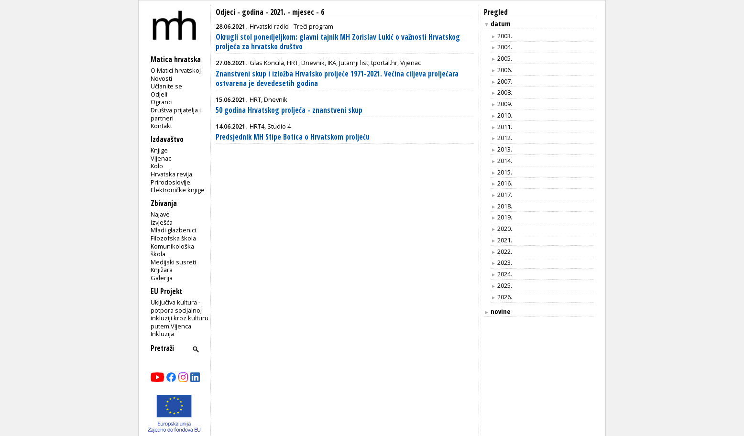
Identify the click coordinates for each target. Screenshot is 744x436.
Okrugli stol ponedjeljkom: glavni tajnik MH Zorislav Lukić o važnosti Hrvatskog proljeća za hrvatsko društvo (338, 42)
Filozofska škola (173, 238)
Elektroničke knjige (178, 189)
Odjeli (159, 94)
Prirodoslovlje (170, 182)
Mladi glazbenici (173, 230)
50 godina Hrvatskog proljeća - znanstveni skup (289, 110)
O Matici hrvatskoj (176, 70)
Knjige (159, 150)
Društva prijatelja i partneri (176, 114)
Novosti (161, 78)
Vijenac (161, 158)
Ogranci (162, 102)
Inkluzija (162, 333)
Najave (160, 214)
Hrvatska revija (171, 174)
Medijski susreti (173, 262)
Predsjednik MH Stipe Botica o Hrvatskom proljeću (293, 137)
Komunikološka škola (172, 250)
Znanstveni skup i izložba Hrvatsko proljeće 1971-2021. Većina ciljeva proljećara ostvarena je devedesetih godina (337, 78)
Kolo (157, 166)
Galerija (162, 277)
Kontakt (161, 125)
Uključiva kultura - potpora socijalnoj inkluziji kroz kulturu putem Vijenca (179, 314)
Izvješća (162, 222)
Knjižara (162, 269)
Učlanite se (166, 86)
